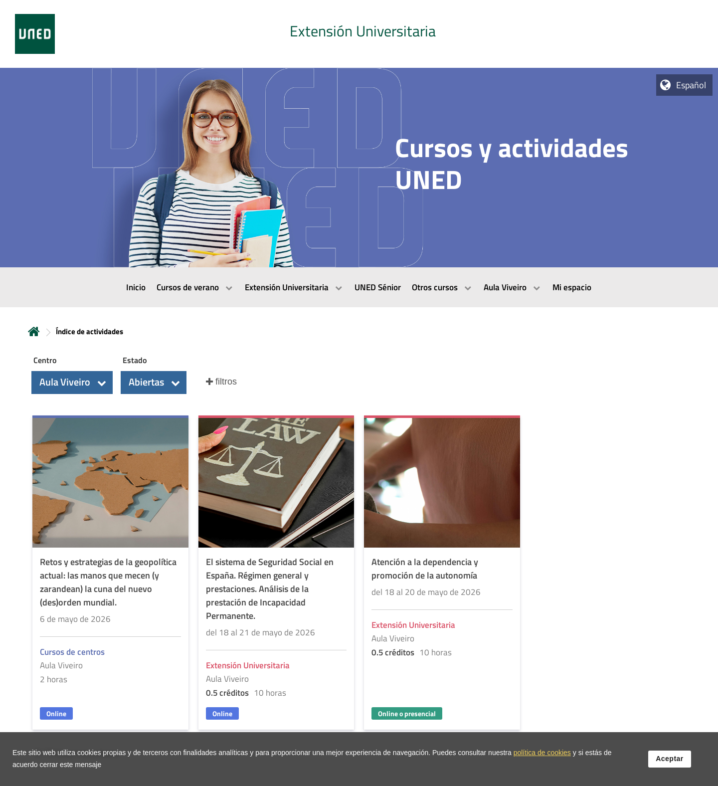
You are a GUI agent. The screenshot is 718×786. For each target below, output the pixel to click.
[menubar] (359, 287)
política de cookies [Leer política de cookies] (542, 753)
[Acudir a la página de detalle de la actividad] (110, 574)
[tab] (359, 34)
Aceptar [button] (670, 759)
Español (691, 85)
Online (56, 713)
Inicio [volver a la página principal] (34, 331)
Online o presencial (407, 713)
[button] (72, 382)
